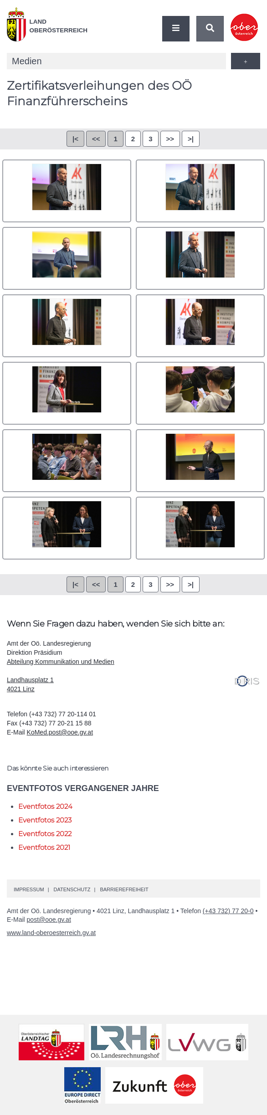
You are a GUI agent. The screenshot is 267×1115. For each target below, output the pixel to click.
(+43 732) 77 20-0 (228, 911)
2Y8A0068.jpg (66, 528)
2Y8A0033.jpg (200, 393)
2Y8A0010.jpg (200, 325)
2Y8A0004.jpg (200, 258)
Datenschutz (71, 889)
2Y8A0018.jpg (66, 393)
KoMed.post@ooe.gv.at (60, 732)
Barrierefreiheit (124, 889)
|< (75, 139)
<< (96, 139)
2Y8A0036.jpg (66, 460)
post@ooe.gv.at (49, 919)
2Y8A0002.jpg (200, 190)
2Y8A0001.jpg (66, 190)
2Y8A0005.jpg (66, 325)
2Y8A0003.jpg (66, 258)
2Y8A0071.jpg (200, 528)
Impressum (29, 889)
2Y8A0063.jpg (200, 460)
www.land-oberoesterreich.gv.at (51, 932)
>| (191, 139)
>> (170, 139)
